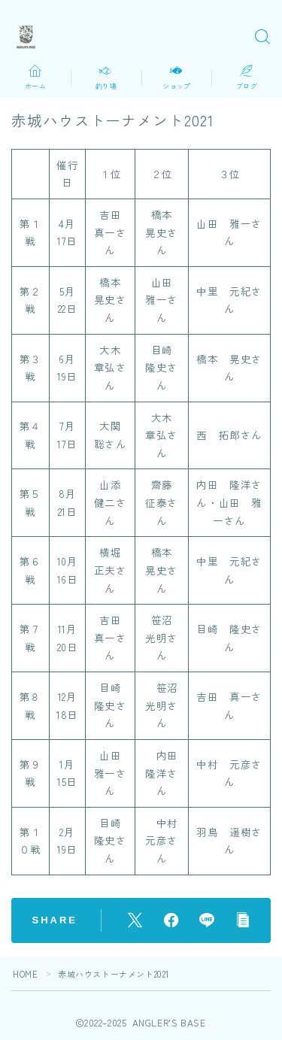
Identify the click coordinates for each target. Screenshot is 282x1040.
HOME (25, 974)
